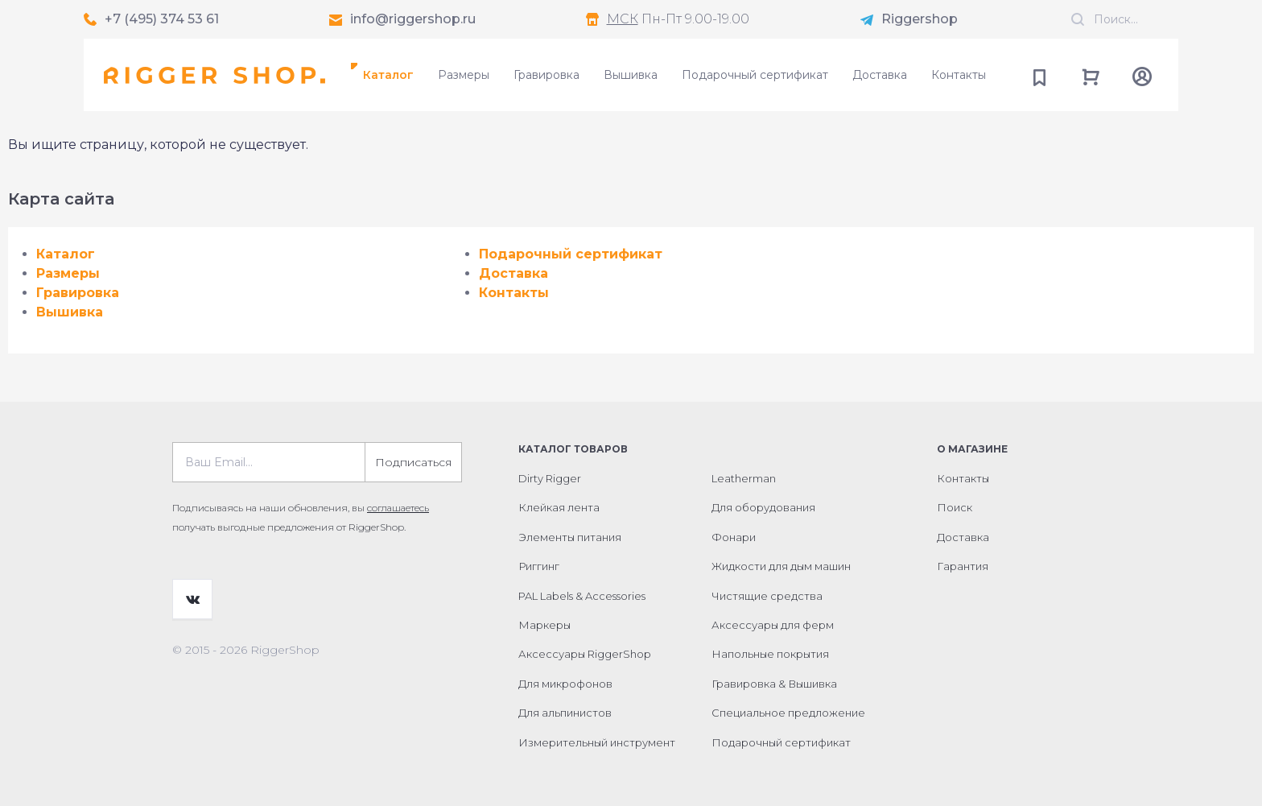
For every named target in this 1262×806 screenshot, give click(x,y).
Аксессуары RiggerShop (584, 653)
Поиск (954, 507)
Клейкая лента (559, 507)
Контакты (958, 75)
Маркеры (544, 624)
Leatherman (743, 478)
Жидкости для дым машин (781, 566)
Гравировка (546, 75)
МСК (622, 19)
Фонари (733, 537)
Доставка (879, 75)
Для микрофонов (565, 683)
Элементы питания (569, 537)
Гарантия (962, 566)
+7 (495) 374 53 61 (162, 19)
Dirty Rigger (549, 478)
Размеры (463, 75)
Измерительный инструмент (596, 742)
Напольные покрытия (770, 653)
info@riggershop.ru (413, 19)
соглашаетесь (398, 508)
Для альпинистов (565, 712)
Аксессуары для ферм (772, 624)
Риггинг (538, 566)
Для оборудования (763, 507)
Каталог (388, 75)
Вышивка (631, 75)
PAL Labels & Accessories (581, 595)
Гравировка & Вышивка (774, 683)
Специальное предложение (788, 712)
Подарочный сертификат (755, 75)
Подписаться (413, 462)
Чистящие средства (767, 595)
